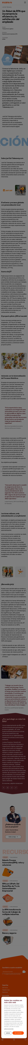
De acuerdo (18, 1033)
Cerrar (8, 1033)
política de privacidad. (9, 1028)
